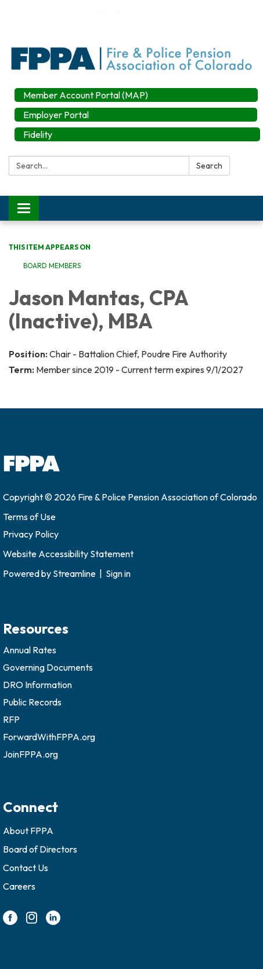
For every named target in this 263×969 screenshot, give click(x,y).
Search (209, 165)
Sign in (118, 573)
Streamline (74, 573)
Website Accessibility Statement (68, 554)
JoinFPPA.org (30, 754)
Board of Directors (40, 849)
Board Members (52, 265)
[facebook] (10, 921)
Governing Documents (48, 667)
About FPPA (28, 830)
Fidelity (37, 134)
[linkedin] (53, 921)
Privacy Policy (31, 534)
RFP (11, 719)
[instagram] (31, 921)
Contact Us (25, 867)
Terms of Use (29, 516)
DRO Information (37, 684)
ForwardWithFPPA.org (49, 737)
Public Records (32, 702)
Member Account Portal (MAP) (85, 95)
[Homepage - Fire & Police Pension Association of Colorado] (131, 41)
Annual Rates (29, 650)
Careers (19, 886)
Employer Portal (56, 114)
